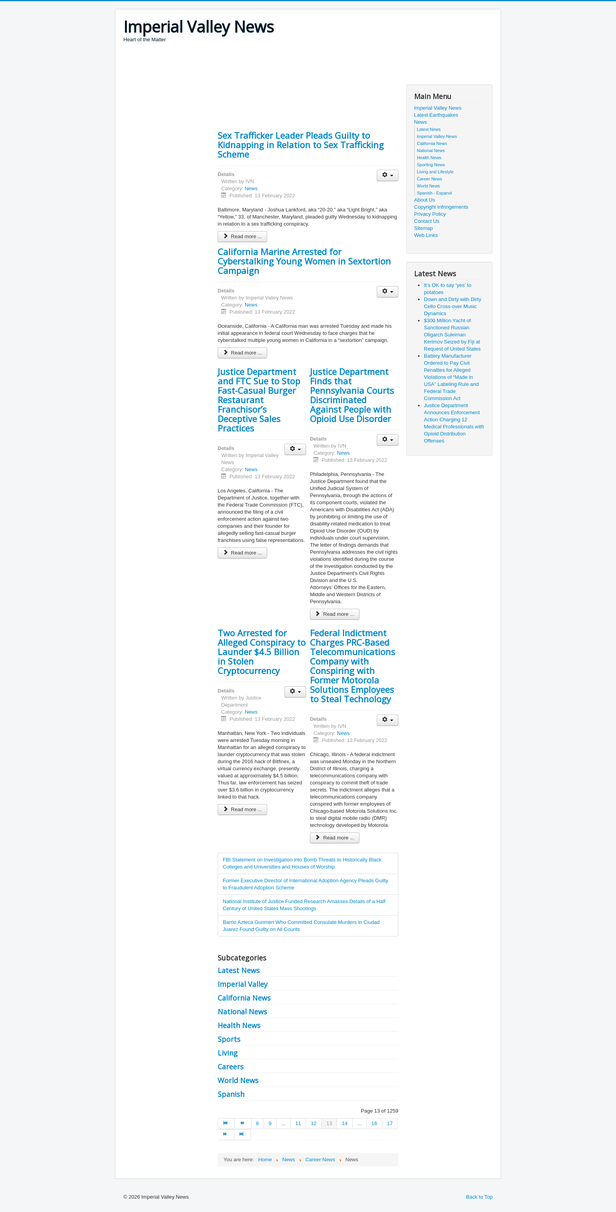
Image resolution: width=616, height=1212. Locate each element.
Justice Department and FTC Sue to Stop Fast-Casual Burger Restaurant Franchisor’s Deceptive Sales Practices (259, 399)
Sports (229, 1039)
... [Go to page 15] (360, 1123)
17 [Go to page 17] (389, 1123)
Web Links (426, 235)
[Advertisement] (266, 65)
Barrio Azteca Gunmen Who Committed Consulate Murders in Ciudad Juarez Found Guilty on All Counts (301, 925)
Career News (429, 178)
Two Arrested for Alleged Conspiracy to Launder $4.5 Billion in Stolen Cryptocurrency (262, 651)
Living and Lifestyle (435, 171)
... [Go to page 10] (283, 1123)
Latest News (239, 970)
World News (238, 1080)
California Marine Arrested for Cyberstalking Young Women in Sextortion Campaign (304, 261)
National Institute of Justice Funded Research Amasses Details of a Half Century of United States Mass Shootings (304, 904)
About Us (424, 200)
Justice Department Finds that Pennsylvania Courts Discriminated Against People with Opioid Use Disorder (352, 394)
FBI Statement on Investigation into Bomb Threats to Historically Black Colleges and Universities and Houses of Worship (302, 863)
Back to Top (479, 1197)
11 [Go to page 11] (298, 1123)
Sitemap (423, 228)
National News (242, 1011)
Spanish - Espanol (434, 193)
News (251, 188)
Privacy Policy (430, 214)
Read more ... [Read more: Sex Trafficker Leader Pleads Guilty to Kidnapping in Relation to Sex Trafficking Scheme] (242, 236)
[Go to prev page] (243, 1123)
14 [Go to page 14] (344, 1123)
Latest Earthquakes (436, 115)
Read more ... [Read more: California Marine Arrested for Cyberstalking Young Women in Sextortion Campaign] (242, 353)
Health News (239, 1025)
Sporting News (431, 164)
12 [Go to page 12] (313, 1123)
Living (228, 1053)
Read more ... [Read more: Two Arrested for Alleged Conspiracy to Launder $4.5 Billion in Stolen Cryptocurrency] (242, 809)
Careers (231, 1066)
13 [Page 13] (329, 1123)
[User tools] (387, 175)
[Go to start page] (226, 1123)
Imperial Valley (243, 984)
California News (244, 998)
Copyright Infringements (441, 207)
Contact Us (426, 221)
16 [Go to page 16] (374, 1123)
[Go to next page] (226, 1134)
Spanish (231, 1094)
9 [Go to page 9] (270, 1123)
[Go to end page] (242, 1134)
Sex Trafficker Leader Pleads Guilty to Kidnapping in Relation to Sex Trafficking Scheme (301, 144)
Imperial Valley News (437, 108)
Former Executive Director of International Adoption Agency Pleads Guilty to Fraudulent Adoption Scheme (305, 884)
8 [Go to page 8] (257, 1123)
